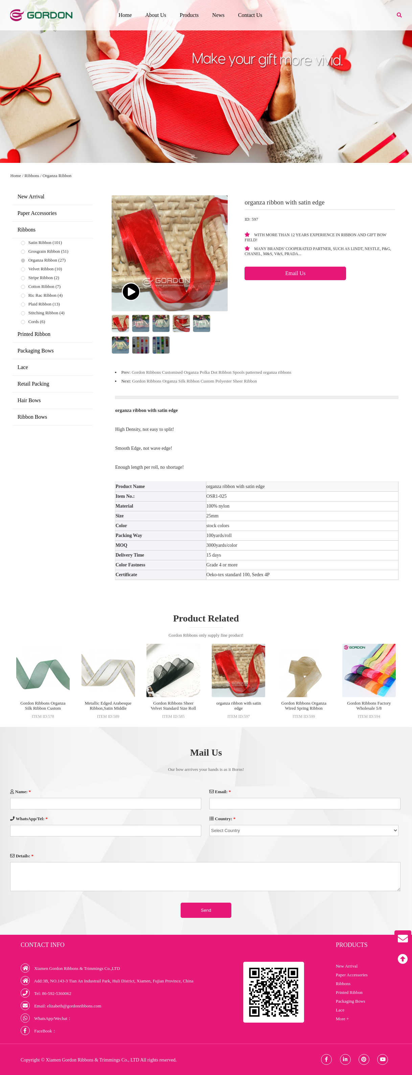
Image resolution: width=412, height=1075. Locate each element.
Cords (33, 321)
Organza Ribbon (57, 175)
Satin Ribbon (39, 242)
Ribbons (31, 175)
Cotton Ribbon (41, 286)
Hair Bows (29, 400)
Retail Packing (33, 384)
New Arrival (31, 196)
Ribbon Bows (32, 417)
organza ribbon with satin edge (238, 706)
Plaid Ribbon (39, 304)
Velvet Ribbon (41, 268)
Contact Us (250, 15)
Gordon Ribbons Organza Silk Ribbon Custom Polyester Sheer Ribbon (194, 381)
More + (342, 1018)
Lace (23, 367)
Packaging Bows (36, 350)
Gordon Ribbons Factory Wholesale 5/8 (369, 706)
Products (189, 15)
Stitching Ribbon (43, 312)
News (218, 15)
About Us (155, 15)
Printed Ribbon (34, 334)
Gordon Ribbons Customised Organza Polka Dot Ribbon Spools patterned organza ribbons (211, 372)
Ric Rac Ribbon (42, 295)
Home (125, 15)
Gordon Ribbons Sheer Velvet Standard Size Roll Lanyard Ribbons (173, 708)
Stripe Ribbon (40, 277)
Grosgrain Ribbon (44, 251)
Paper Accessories (37, 213)
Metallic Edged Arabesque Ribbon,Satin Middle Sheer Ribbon (108, 708)
